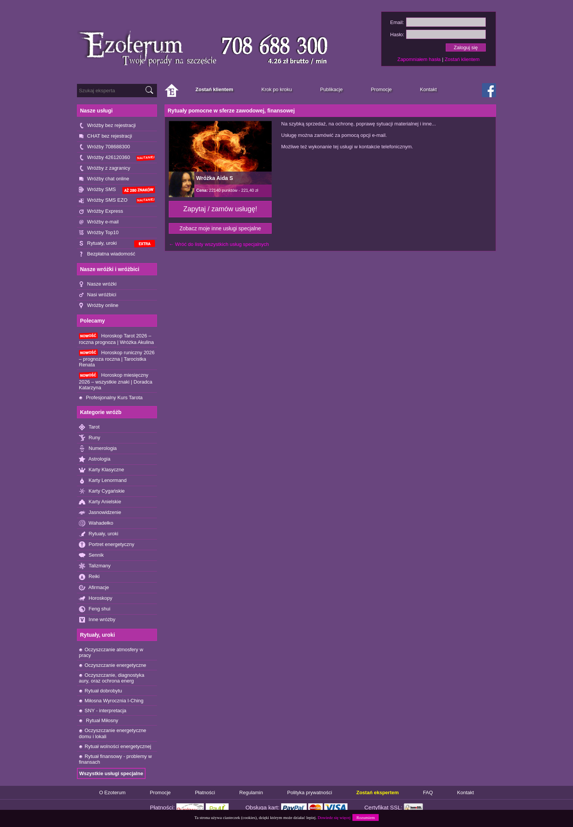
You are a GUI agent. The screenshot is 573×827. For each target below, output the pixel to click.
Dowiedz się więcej (334, 817)
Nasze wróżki (98, 284)
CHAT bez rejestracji (105, 136)
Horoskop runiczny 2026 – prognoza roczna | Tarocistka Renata (117, 358)
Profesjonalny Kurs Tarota (110, 397)
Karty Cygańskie (102, 491)
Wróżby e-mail (98, 222)
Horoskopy (95, 598)
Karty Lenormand (102, 480)
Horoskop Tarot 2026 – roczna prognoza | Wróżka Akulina (116, 338)
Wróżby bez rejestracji (107, 125)
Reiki (89, 576)
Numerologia (98, 448)
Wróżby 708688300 (104, 147)
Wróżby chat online (104, 179)
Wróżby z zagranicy (104, 168)
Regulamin (251, 792)
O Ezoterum (112, 792)
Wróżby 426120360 (117, 157)
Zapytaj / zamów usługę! (220, 209)
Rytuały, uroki (117, 244)
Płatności (205, 792)
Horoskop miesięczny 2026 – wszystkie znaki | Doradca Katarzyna (115, 381)
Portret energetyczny (106, 544)
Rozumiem (365, 817)
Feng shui (94, 609)
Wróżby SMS (117, 190)
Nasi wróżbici (97, 295)
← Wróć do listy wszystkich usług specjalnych (219, 244)
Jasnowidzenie (100, 512)
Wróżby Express (101, 211)
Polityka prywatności (309, 792)
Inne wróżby (97, 620)
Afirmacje (94, 588)
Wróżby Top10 (98, 233)
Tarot (89, 427)
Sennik (91, 555)
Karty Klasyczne (101, 470)
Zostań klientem (462, 59)
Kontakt (465, 792)
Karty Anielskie (100, 502)
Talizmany (94, 566)
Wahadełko (96, 523)
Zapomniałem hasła (418, 59)
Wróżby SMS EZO (117, 200)
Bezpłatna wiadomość (107, 254)
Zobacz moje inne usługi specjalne (220, 228)
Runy (89, 438)
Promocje (160, 792)
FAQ (428, 792)
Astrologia (94, 459)
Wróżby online (98, 305)
